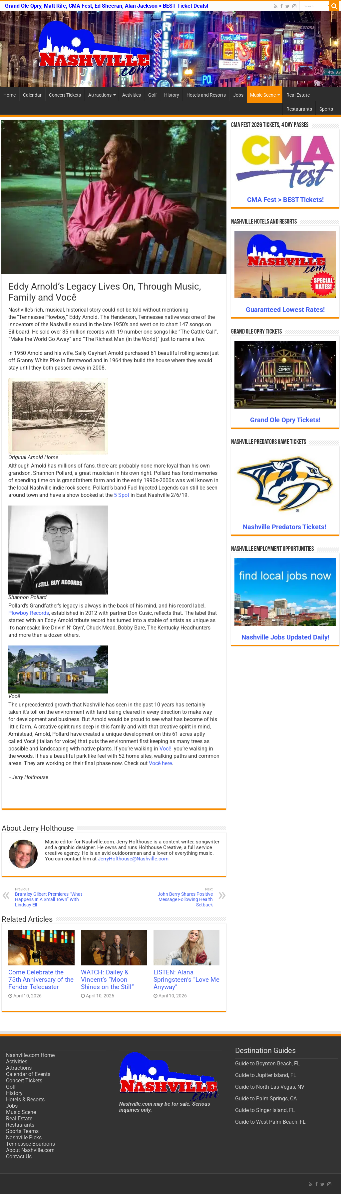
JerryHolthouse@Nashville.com (133, 859)
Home (9, 95)
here (167, 763)
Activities (131, 95)
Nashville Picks (24, 1137)
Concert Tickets (65, 95)
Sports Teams (22, 1131)
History (171, 95)
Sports (326, 109)
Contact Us (19, 1156)
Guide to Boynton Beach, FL (267, 1063)
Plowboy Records (28, 613)
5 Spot (121, 495)
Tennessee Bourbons (30, 1144)
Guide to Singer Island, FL (265, 1110)
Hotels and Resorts (206, 95)
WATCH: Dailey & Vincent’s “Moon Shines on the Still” (107, 980)
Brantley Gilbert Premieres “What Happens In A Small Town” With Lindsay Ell (49, 897)
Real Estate (298, 95)
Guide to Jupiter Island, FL (265, 1075)
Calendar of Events (28, 1074)
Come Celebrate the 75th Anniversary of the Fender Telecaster (41, 980)
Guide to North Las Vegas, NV (269, 1087)
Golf (152, 95)
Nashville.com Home (30, 1055)
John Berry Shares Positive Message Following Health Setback (179, 897)
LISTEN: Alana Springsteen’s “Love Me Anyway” (186, 980)
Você (165, 748)
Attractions (100, 95)
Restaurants (299, 109)
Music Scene (263, 95)
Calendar (32, 95)
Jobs (238, 95)
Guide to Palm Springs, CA (266, 1098)
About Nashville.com (30, 1150)
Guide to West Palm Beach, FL (270, 1122)
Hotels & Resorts (25, 1099)
